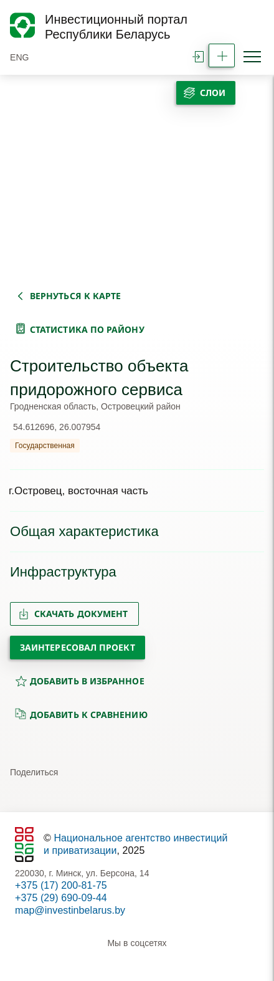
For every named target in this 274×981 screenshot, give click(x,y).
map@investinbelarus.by (70, 910)
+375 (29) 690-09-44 (61, 897)
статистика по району (87, 329)
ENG (19, 57)
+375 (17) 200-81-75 (61, 885)
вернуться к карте (75, 296)
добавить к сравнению (81, 714)
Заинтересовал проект (77, 647)
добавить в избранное (79, 681)
